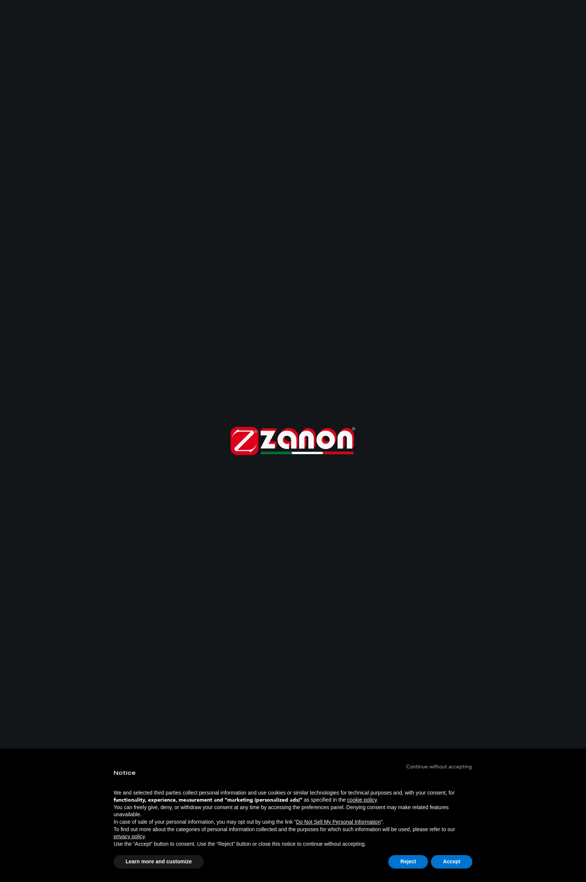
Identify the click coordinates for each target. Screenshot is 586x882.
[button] (439, 766)
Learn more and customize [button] (159, 861)
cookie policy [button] (362, 800)
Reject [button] (408, 861)
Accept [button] (451, 861)
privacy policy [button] (129, 836)
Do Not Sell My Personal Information (338, 822)
